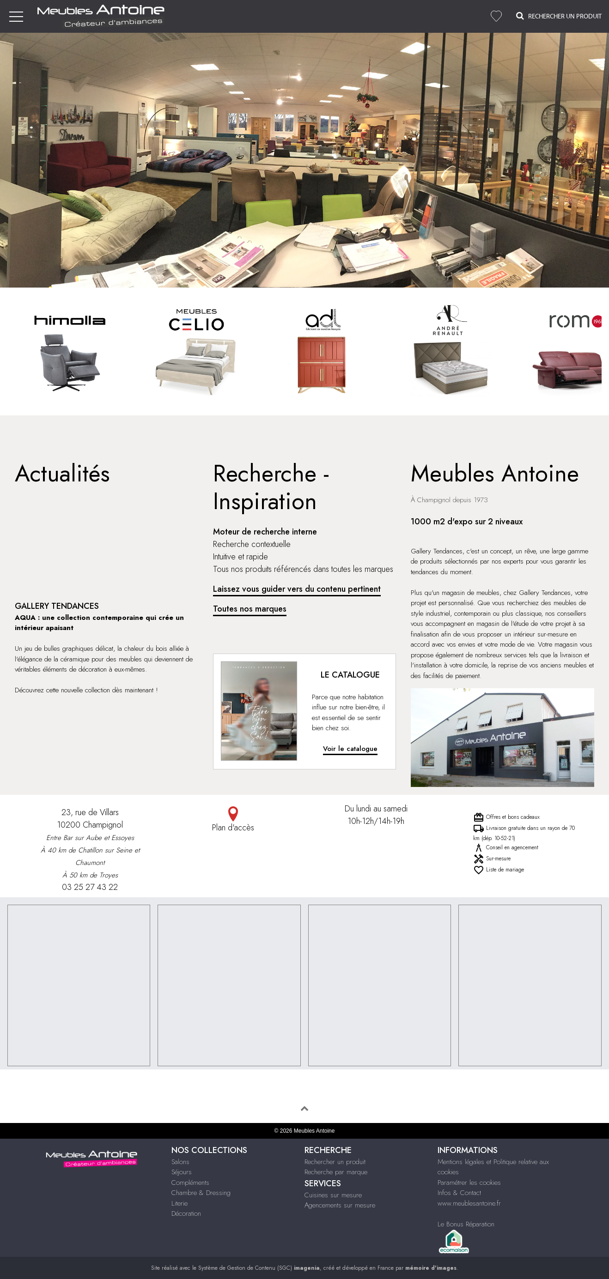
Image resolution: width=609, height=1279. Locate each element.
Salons (180, 1162)
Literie (179, 1203)
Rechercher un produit (334, 1162)
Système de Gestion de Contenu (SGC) (259, 1268)
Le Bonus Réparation (466, 1224)
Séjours (181, 1172)
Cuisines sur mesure (333, 1195)
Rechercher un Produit (559, 16)
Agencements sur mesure (339, 1205)
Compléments (190, 1182)
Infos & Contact (459, 1193)
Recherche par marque (335, 1172)
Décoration (186, 1213)
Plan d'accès (233, 820)
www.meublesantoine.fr (469, 1203)
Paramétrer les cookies (469, 1182)
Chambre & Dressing (201, 1193)
